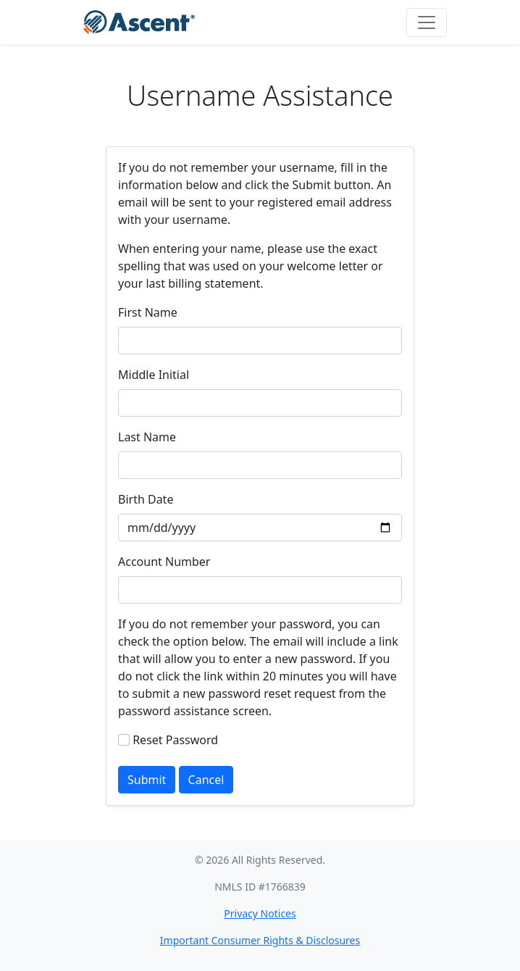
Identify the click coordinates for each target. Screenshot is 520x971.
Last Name (147, 437)
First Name (147, 312)
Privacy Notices (259, 913)
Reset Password (175, 740)
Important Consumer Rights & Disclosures (260, 940)
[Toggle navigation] (426, 22)
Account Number (164, 562)
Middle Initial (153, 375)
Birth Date (145, 499)
